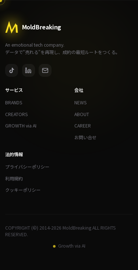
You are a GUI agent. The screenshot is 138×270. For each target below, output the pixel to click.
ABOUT (84, 114)
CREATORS (19, 114)
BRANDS (16, 103)
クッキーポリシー (25, 190)
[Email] (45, 70)
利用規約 (16, 179)
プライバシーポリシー (29, 167)
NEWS (83, 103)
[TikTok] (11, 70)
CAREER (85, 126)
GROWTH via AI (23, 126)
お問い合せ (88, 137)
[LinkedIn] (28, 70)
